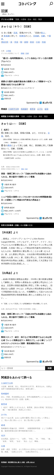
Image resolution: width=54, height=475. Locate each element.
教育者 (32, 109)
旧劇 (43, 36)
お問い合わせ (30, 462)
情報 (22, 53)
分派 (38, 42)
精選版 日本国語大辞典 (10, 116)
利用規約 (4, 462)
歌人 (43, 33)
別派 (44, 42)
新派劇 (7, 36)
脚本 (10, 145)
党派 (16, 42)
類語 (4, 42)
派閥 (26, 42)
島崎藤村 (24, 109)
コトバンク (36, 3)
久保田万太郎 (13, 109)
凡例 (27, 53)
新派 (32, 42)
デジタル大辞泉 (7, 19)
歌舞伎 (22, 36)
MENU (2, 4)
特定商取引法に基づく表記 (16, 462)
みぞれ (40, 109)
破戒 (46, 109)
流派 (15, 33)
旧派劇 (36, 36)
